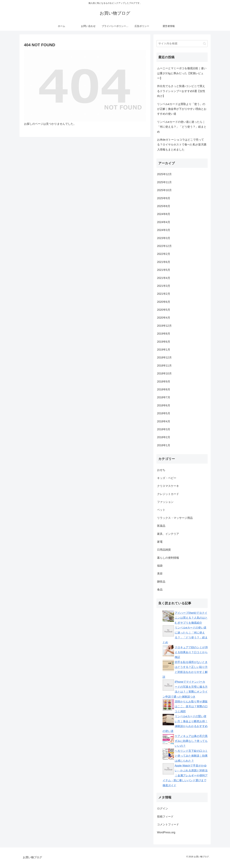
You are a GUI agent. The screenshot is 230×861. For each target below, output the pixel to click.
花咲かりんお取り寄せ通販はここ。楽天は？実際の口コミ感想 (191, 706)
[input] (182, 43)
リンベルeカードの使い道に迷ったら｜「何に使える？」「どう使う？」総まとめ (181, 126)
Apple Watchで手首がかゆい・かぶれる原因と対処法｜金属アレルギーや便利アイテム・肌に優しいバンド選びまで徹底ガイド (185, 775)
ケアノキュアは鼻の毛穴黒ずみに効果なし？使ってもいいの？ (191, 741)
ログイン (162, 808)
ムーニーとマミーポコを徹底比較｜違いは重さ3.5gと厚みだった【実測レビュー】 (181, 73)
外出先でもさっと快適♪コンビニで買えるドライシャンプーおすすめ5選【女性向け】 (181, 91)
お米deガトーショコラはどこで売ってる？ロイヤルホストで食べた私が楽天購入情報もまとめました (181, 144)
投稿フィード (165, 816)
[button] (204, 43)
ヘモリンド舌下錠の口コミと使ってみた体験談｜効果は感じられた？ (191, 755)
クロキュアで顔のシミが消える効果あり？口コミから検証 (191, 652)
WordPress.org (166, 832)
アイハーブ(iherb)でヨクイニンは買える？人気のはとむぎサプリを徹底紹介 (191, 617)
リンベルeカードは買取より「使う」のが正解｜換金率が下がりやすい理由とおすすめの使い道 (181, 109)
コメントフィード (168, 824)
